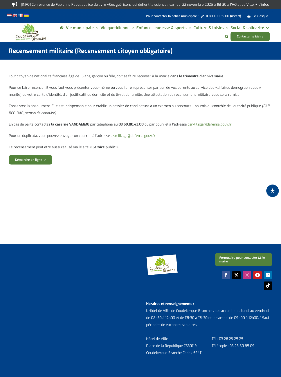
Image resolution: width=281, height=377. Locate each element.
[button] (226, 36)
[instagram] (247, 275)
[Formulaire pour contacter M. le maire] (243, 259)
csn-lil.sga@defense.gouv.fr (210, 124)
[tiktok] (268, 285)
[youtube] (257, 275)
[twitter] (236, 275)
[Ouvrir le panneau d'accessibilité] (272, 190)
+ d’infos (262, 4)
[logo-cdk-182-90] (30, 24)
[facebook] (226, 275)
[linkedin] (268, 275)
